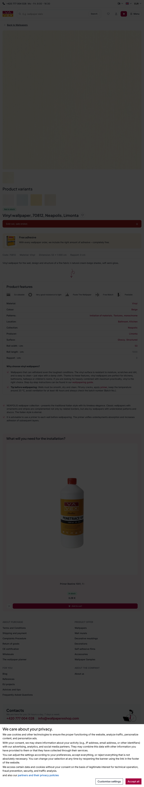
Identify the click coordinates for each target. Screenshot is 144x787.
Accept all (133, 781)
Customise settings (109, 781)
